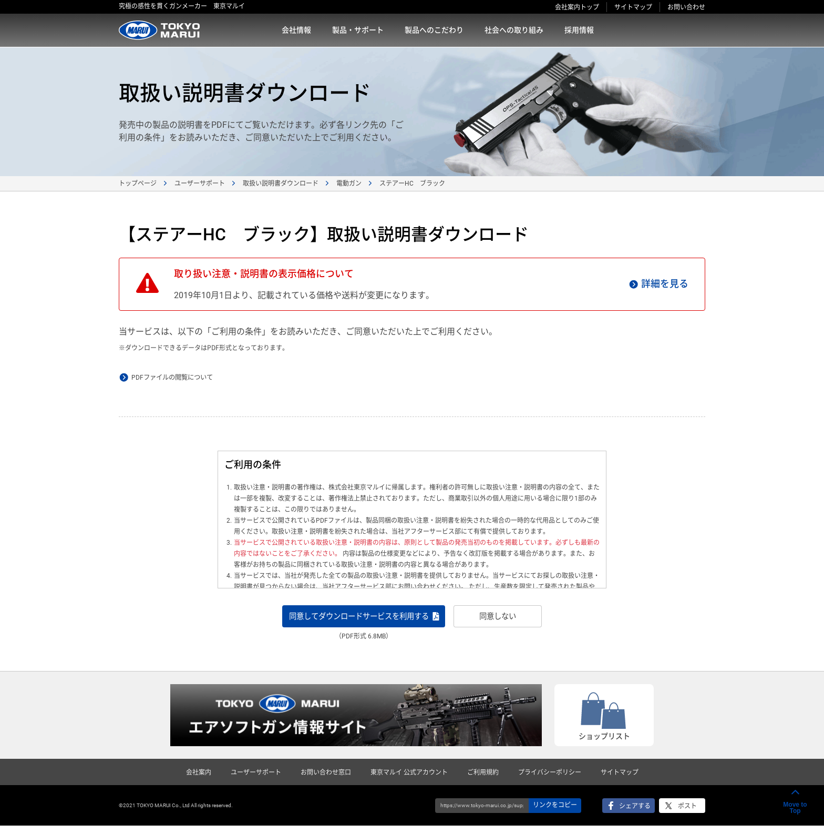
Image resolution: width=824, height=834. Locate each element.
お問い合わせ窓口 (326, 781)
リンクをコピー (555, 813)
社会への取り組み (514, 30)
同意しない (528, 620)
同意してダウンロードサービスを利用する (356, 620)
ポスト (687, 814)
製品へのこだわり (434, 30)
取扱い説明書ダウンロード (280, 183)
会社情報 (296, 30)
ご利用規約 (483, 781)
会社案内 (198, 781)
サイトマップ (633, 7)
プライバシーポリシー (549, 781)
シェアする (635, 814)
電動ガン (349, 183)
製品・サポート (358, 30)
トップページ (138, 183)
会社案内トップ (577, 7)
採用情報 (579, 30)
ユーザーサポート (199, 183)
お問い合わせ (686, 7)
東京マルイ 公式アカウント (409, 781)
